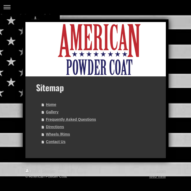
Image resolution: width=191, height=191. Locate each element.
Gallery (52, 112)
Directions (55, 127)
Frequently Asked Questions (71, 119)
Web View (157, 176)
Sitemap (48, 171)
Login (161, 171)
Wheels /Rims (58, 134)
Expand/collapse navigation (95, 7)
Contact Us (55, 142)
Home (51, 104)
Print (32, 171)
